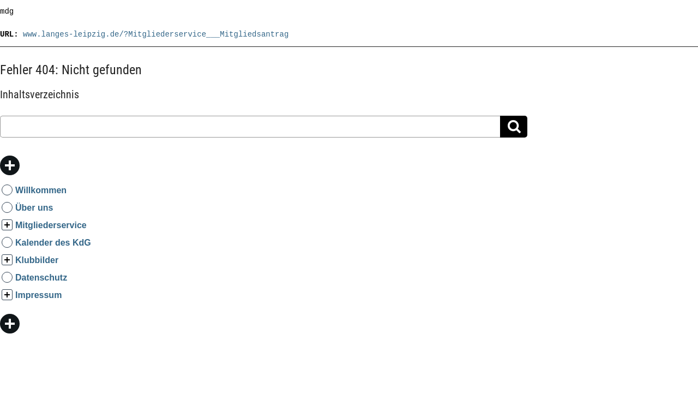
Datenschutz (41, 277)
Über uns (34, 207)
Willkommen (41, 190)
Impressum (38, 295)
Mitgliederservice (51, 225)
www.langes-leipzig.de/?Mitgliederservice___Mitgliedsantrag (155, 34)
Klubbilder (36, 260)
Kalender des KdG (53, 242)
